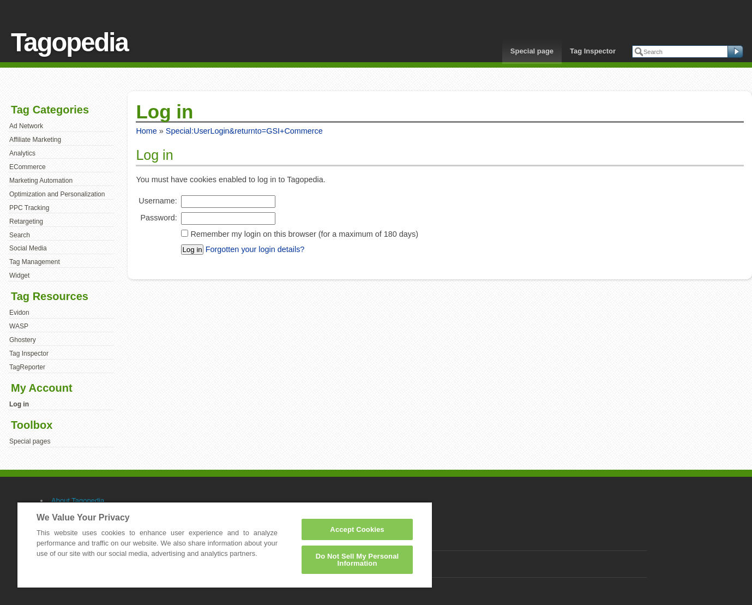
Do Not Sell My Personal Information (357, 559)
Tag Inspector (593, 51)
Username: (158, 200)
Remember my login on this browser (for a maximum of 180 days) (304, 234)
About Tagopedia (77, 500)
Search (19, 235)
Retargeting (26, 221)
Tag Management (34, 262)
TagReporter (27, 367)
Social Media (28, 248)
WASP (18, 326)
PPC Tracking (29, 208)
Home (146, 131)
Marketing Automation (41, 180)
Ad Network (26, 126)
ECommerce (27, 167)
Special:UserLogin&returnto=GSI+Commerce (244, 131)
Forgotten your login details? (255, 249)
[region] (224, 544)
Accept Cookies (357, 529)
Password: (159, 217)
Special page (532, 51)
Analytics (22, 153)
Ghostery (22, 340)
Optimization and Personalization (57, 194)
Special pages (29, 441)
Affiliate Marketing (35, 139)
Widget (19, 275)
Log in (19, 404)
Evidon (19, 312)
